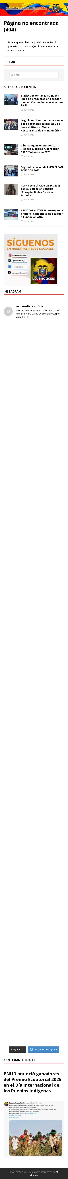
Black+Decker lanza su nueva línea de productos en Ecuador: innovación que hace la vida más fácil (42, 100)
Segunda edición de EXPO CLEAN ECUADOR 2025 (42, 168)
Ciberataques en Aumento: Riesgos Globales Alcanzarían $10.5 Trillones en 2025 (40, 149)
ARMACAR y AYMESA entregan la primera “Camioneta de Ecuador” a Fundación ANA (42, 214)
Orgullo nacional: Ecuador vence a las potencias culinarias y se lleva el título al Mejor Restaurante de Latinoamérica (42, 125)
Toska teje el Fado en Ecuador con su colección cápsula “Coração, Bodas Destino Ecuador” (40, 190)
